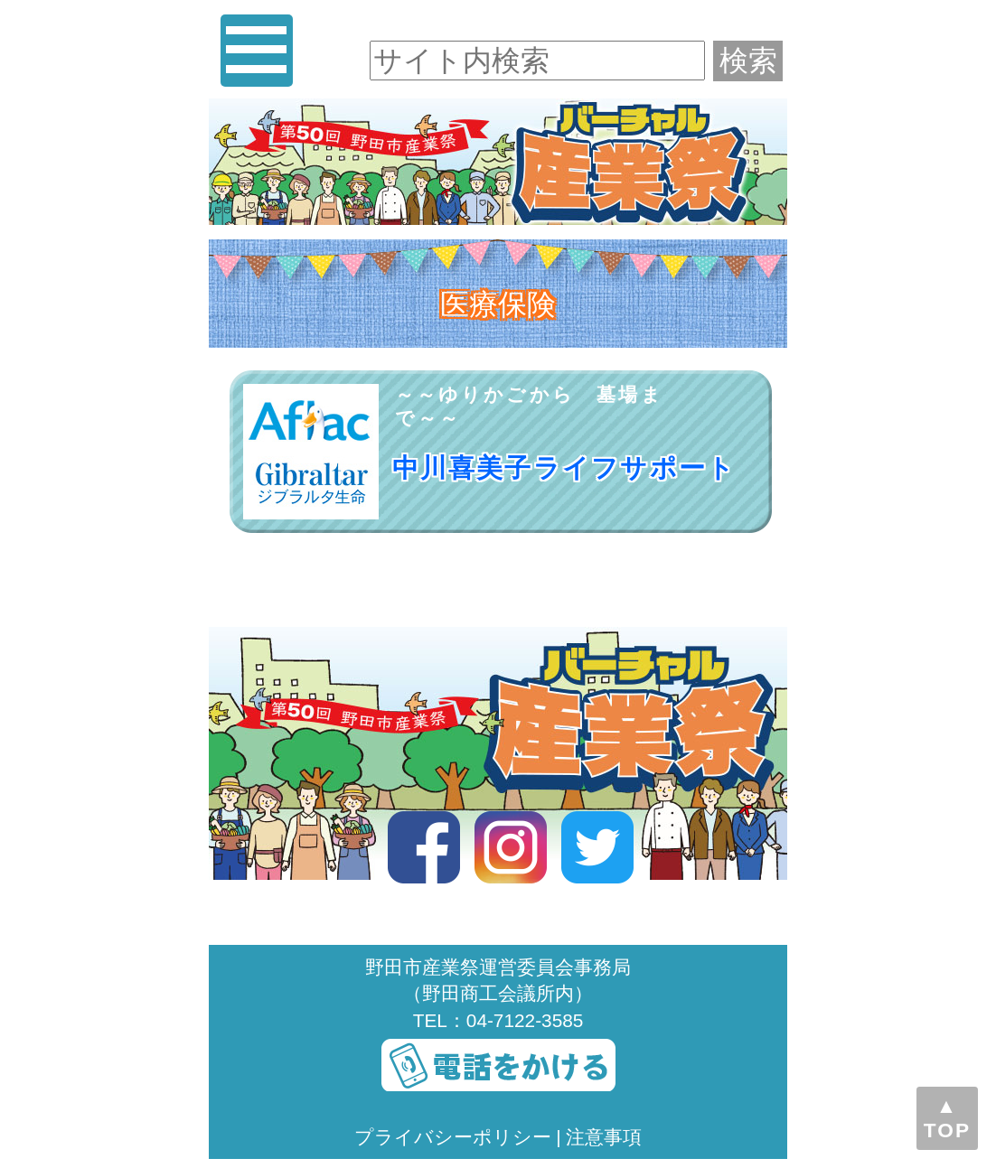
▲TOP (947, 1118)
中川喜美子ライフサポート (564, 467)
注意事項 (604, 1136)
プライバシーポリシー (452, 1136)
